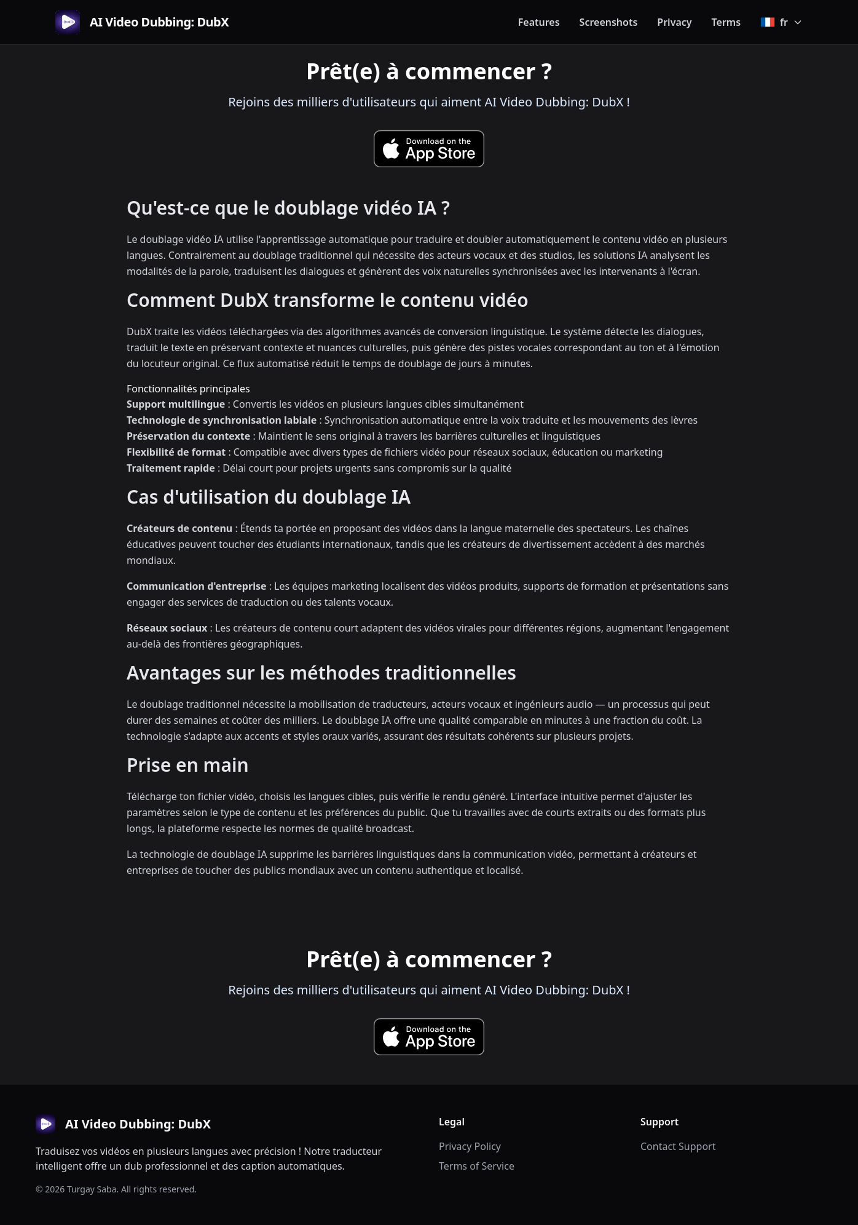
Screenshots (609, 22)
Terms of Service (476, 1166)
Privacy (674, 22)
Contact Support (677, 1146)
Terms (726, 22)
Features (539, 22)
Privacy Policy (470, 1146)
